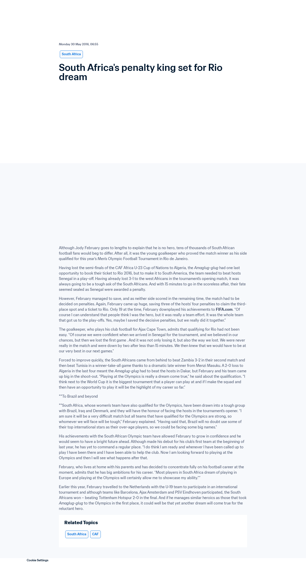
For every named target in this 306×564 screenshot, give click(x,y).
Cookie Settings (37, 560)
